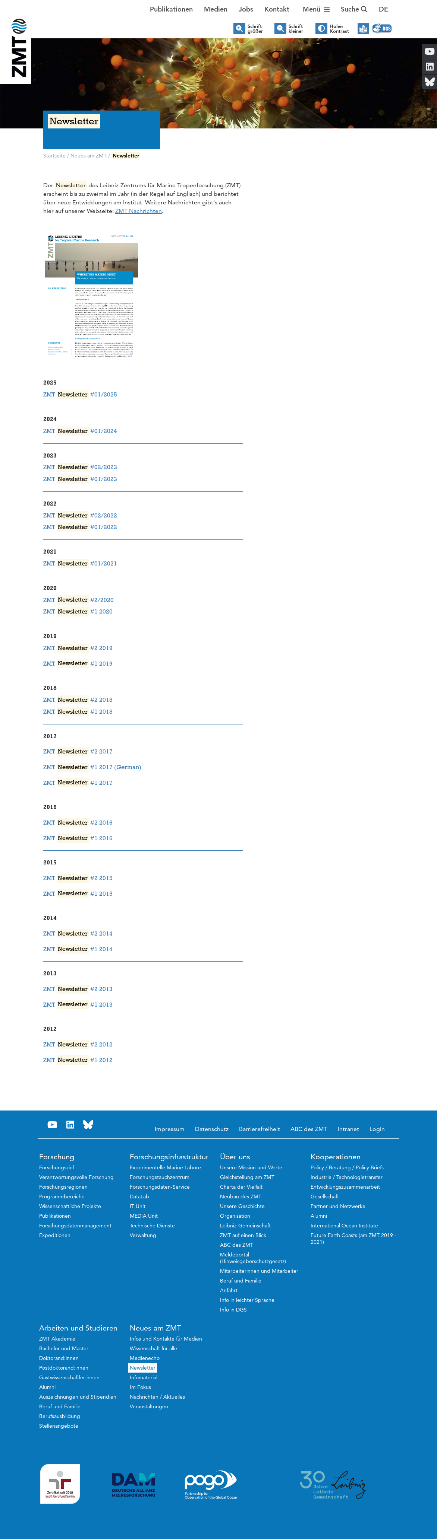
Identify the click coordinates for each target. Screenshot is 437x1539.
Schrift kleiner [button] (296, 28)
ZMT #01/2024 (80, 431)
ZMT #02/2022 (80, 515)
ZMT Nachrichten (138, 210)
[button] (383, 9)
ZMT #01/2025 (80, 394)
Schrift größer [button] (255, 28)
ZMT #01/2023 (80, 479)
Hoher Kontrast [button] (339, 28)
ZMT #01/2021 (80, 563)
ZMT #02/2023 (80, 467)
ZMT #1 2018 (78, 711)
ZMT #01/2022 (80, 527)
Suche (354, 9)
